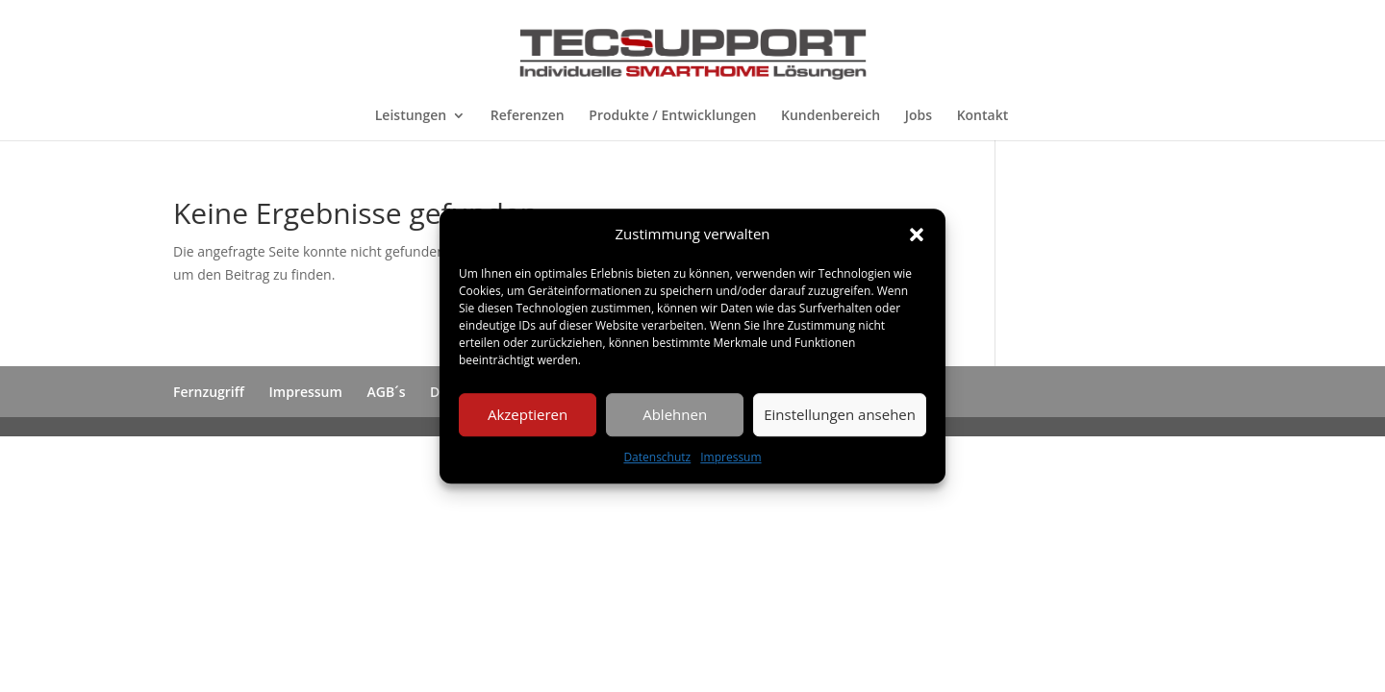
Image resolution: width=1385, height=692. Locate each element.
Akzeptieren (527, 415)
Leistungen (410, 116)
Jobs (918, 116)
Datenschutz (657, 457)
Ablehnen (674, 415)
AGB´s (386, 392)
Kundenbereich (830, 116)
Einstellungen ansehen (840, 415)
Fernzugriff (208, 392)
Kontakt (983, 116)
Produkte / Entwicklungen (672, 116)
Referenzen (528, 116)
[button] (916, 234)
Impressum (730, 457)
